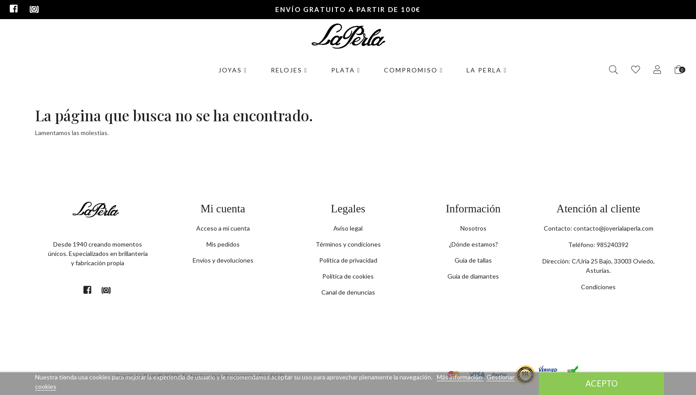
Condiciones (598, 287)
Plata (345, 70)
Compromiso (413, 70)
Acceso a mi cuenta (223, 228)
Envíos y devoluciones (223, 260)
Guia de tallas (473, 260)
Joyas (232, 70)
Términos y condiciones (348, 244)
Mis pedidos (223, 244)
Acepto (601, 383)
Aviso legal (348, 228)
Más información (460, 377)
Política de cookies (348, 276)
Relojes (289, 70)
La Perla (487, 70)
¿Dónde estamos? (473, 244)
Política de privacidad (348, 260)
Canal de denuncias (348, 292)
